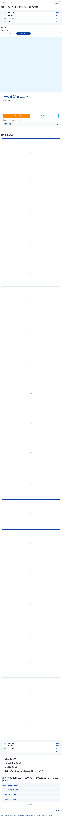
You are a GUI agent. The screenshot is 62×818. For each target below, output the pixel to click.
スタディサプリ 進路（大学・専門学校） (9, 815)
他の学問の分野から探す (12, 767)
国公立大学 (33, 815)
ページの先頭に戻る (55, 810)
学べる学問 (23, 33)
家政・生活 (39, 815)
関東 (43, 815)
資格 (39, 33)
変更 (57, 13)
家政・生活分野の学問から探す (13, 763)
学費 (54, 33)
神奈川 (46, 815)
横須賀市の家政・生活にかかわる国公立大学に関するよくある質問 (24, 771)
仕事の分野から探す (10, 759)
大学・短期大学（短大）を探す (24, 815)
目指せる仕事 (8, 33)
